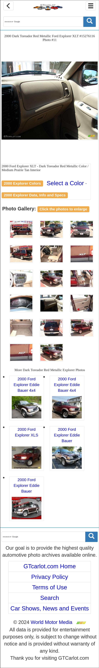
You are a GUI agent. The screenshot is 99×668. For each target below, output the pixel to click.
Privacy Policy (49, 577)
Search (49, 598)
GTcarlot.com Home (49, 566)
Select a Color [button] (67, 183)
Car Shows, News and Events (49, 608)
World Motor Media (51, 622)
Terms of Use (49, 587)
